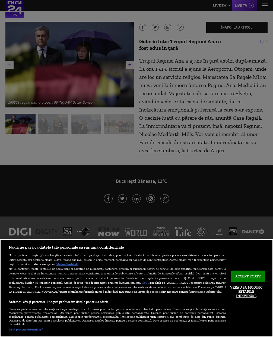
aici (144, 282)
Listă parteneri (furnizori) (26, 329)
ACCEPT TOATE (248, 276)
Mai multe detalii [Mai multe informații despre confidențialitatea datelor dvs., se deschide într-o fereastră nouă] (67, 264)
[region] (136, 288)
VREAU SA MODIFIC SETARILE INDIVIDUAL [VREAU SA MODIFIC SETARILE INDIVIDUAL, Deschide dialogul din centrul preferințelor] (246, 291)
